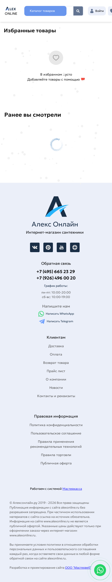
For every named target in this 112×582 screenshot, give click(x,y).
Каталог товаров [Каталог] (42, 11)
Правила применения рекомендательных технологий (56, 444)
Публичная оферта (56, 463)
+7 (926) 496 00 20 (56, 278)
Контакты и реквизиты (56, 396)
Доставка (56, 346)
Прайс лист (56, 371)
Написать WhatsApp (56, 314)
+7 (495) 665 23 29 (55, 271)
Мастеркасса (72, 489)
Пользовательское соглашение (56, 433)
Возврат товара (56, 363)
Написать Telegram (56, 321)
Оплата (56, 354)
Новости (56, 387)
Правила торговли (56, 455)
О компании (56, 379)
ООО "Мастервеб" (78, 567)
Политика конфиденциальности (56, 425)
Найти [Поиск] (78, 10)
